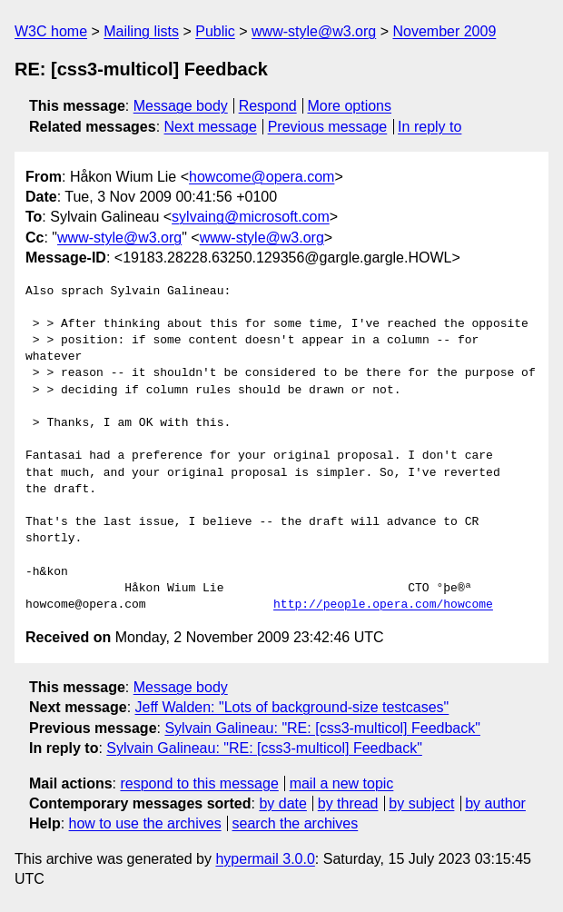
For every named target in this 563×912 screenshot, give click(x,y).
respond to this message (199, 783)
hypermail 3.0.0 (264, 859)
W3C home (51, 31)
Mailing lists (141, 31)
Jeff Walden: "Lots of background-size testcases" (292, 707)
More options (350, 106)
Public (215, 31)
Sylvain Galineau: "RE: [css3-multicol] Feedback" (322, 728)
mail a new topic (342, 783)
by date (282, 803)
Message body (180, 106)
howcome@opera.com (261, 176)
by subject (421, 803)
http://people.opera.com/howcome (383, 605)
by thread (348, 803)
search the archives (295, 823)
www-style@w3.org (314, 31)
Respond (268, 106)
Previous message (328, 126)
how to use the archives (145, 823)
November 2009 (444, 31)
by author (495, 803)
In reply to (429, 126)
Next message (210, 126)
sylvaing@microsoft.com (251, 216)
